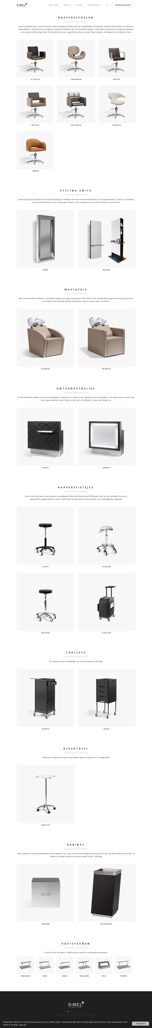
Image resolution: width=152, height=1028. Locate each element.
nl (107, 4)
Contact (79, 4)
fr (71, 1011)
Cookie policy (72, 1014)
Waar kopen (53, 4)
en (75, 1011)
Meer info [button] (22, 1025)
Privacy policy (80, 1014)
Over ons (67, 4)
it (84, 1011)
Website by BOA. (95, 1014)
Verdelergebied (94, 4)
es (81, 1011)
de (78, 1011)
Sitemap (87, 1014)
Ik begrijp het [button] (140, 1023)
